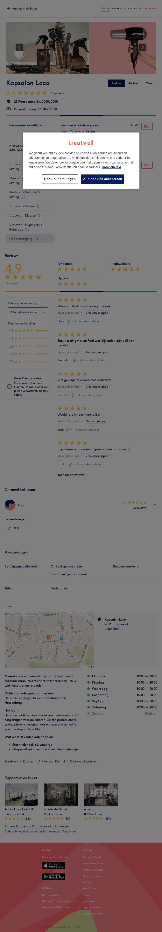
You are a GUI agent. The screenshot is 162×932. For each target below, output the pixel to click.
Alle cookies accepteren (102, 179)
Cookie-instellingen (60, 179)
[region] (81, 160)
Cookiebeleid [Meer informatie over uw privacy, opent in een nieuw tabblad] (111, 167)
